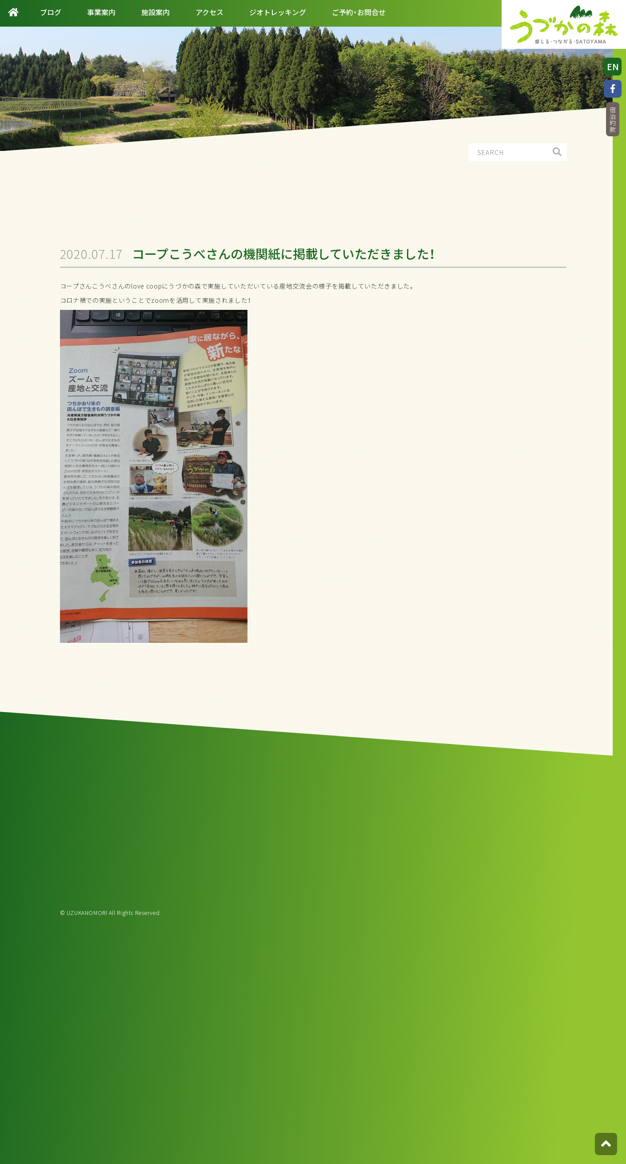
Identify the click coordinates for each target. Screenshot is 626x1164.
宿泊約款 (612, 120)
